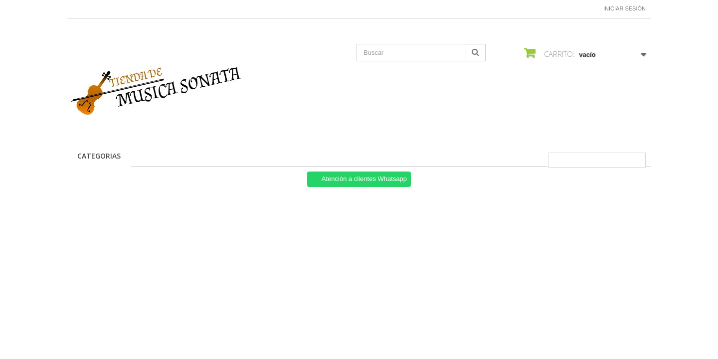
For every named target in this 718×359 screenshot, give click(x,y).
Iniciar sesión (624, 8)
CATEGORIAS (99, 156)
